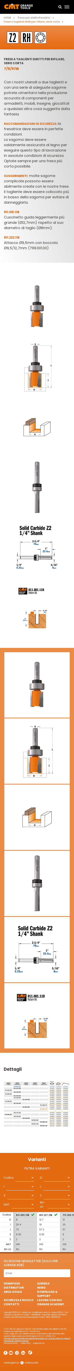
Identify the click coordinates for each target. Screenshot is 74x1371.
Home (7, 18)
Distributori (14, 1288)
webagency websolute (21, 1362)
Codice (9, 1178)
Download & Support (47, 1294)
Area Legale (13, 1292)
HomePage (12, 1283)
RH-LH (42, 1205)
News (41, 1288)
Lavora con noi (49, 1300)
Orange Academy (50, 1304)
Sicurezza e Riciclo (19, 1300)
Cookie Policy (26, 1343)
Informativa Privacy (11, 1343)
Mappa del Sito (38, 1343)
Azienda (43, 1283)
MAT (7, 1204)
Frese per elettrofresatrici (34, 18)
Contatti (11, 1304)
